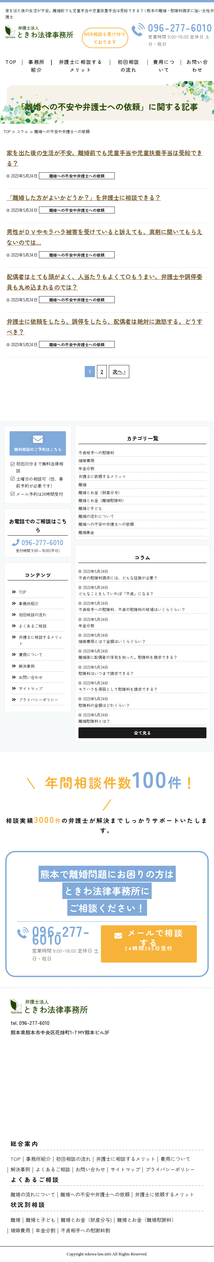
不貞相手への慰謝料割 (85, 1230)
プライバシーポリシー (38, 699)
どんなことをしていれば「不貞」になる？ (116, 593)
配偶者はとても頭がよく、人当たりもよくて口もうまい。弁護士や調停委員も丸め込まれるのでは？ (104, 281)
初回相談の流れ (128, 65)
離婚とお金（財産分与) (86, 1219)
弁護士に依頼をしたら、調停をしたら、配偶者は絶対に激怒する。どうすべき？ (104, 326)
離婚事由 (86, 532)
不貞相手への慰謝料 (96, 452)
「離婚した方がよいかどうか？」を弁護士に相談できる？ (84, 197)
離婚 (82, 484)
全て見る (142, 733)
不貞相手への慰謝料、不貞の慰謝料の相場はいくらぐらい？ (131, 609)
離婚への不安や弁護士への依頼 (77, 176)
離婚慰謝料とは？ (94, 721)
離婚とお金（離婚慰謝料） (102, 500)
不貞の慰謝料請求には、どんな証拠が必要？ (118, 577)
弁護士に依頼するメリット (102, 476)
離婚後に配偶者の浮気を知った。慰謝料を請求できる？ (127, 657)
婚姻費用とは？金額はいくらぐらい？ (112, 641)
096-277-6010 (37, 543)
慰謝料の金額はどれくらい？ (104, 705)
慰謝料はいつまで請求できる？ (106, 673)
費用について (164, 65)
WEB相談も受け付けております (105, 38)
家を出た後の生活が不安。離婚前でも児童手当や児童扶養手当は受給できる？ (104, 157)
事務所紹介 (36, 65)
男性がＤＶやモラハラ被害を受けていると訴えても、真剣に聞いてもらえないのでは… (104, 236)
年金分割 (86, 468)
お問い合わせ (197, 65)
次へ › (119, 371)
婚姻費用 (86, 460)
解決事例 (27, 666)
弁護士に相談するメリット (81, 65)
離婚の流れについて (96, 516)
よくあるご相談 (32, 626)
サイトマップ (31, 688)
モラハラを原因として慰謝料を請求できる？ (118, 689)
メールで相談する (148, 939)
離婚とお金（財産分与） (100, 492)
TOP (22, 592)
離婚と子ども (90, 508)
